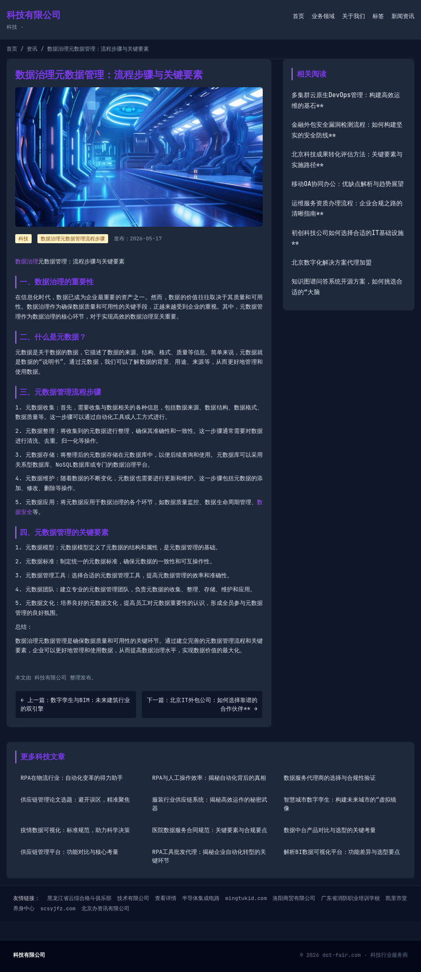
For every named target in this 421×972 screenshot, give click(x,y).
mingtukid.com (246, 898)
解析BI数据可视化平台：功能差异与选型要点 (342, 852)
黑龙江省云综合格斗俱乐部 (79, 898)
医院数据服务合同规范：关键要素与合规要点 (209, 830)
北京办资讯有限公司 (105, 908)
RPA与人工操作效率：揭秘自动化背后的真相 (209, 777)
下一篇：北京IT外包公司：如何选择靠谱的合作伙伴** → (202, 704)
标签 (378, 16)
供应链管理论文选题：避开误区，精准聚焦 (75, 799)
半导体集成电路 (201, 898)
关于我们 (353, 16)
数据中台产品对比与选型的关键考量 (330, 830)
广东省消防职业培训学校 (350, 898)
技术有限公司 (133, 898)
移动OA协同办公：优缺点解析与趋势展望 (347, 184)
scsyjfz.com (58, 908)
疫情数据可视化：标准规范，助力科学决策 (75, 830)
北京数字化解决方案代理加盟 (331, 262)
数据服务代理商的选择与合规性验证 (330, 777)
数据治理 (26, 261)
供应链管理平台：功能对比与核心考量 (69, 852)
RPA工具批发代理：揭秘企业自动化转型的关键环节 (209, 856)
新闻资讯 (402, 16)
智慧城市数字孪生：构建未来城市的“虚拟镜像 (340, 804)
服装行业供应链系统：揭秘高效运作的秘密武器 (209, 804)
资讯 (32, 48)
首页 (298, 16)
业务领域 (323, 16)
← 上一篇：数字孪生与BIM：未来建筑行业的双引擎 (75, 704)
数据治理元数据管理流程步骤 (73, 238)
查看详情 (165, 898)
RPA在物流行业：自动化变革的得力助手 (72, 777)
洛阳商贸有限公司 (294, 898)
